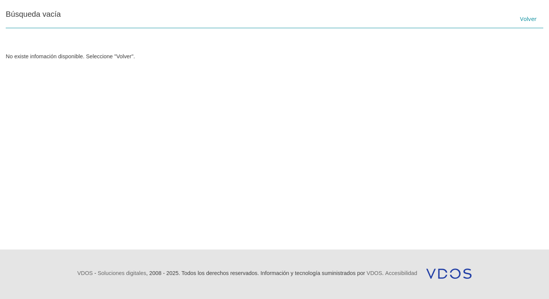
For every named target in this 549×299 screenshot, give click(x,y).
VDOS (85, 273)
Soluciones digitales (122, 273)
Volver (528, 18)
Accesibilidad (401, 273)
